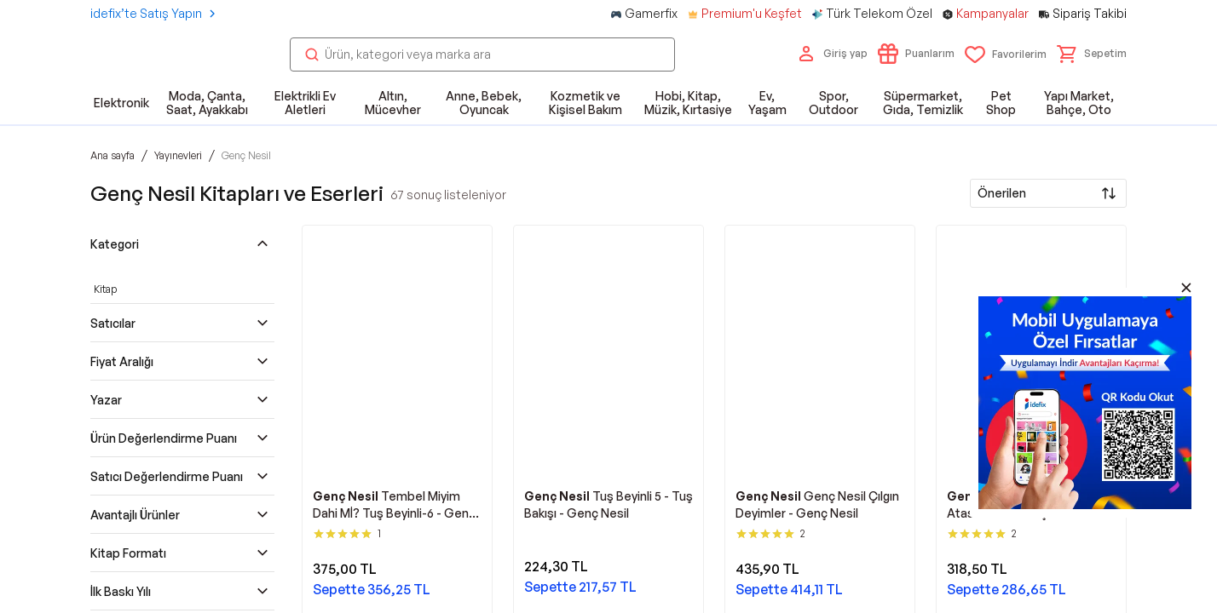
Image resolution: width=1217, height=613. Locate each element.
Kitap (105, 289)
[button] (1092, 53)
